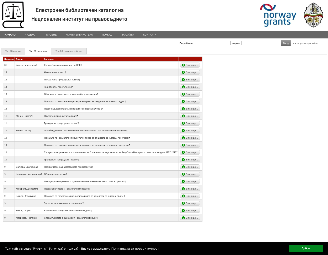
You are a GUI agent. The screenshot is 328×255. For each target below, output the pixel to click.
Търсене (50, 34)
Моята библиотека (79, 34)
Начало (10, 34)
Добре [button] (306, 248)
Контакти (149, 34)
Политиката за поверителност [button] (135, 248)
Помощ (107, 34)
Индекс (30, 34)
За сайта (127, 34)
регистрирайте (309, 43)
